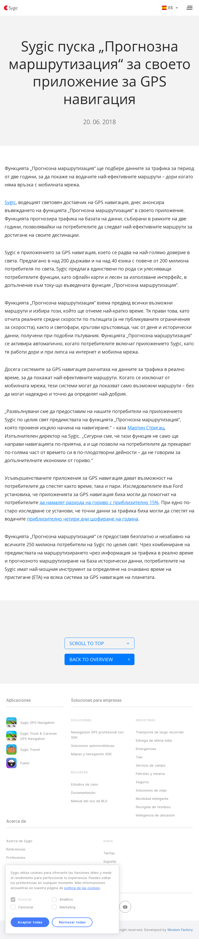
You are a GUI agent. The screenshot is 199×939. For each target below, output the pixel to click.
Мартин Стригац (145, 427)
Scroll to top (99, 643)
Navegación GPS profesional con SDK (97, 734)
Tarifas (109, 853)
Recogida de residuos (153, 807)
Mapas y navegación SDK (91, 754)
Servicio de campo (151, 765)
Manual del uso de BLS (89, 801)
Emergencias (146, 749)
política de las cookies (82, 888)
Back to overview (99, 659)
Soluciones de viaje (151, 790)
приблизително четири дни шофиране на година (82, 519)
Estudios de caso (84, 784)
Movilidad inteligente (152, 798)
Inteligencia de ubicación (155, 815)
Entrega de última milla (154, 740)
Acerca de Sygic (19, 841)
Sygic (10, 202)
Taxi (139, 757)
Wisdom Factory (180, 930)
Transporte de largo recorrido (160, 732)
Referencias (15, 849)
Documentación (83, 793)
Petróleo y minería (150, 774)
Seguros (142, 782)
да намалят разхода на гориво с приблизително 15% (99, 502)
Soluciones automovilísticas (93, 746)
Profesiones (15, 857)
